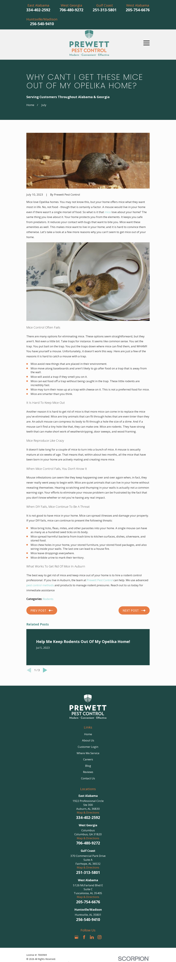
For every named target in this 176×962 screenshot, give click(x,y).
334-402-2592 (38, 9)
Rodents (48, 599)
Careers (88, 759)
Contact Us (88, 778)
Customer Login (88, 747)
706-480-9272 (71, 9)
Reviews (88, 772)
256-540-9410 (42, 23)
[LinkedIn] (92, 937)
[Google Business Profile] (76, 937)
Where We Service (88, 753)
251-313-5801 (105, 9)
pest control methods (40, 585)
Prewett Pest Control (100, 580)
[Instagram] (100, 937)
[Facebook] (84, 937)
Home (88, 734)
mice (108, 212)
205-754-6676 (138, 9)
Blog (88, 766)
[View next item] (45, 670)
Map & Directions (88, 812)
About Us (88, 740)
